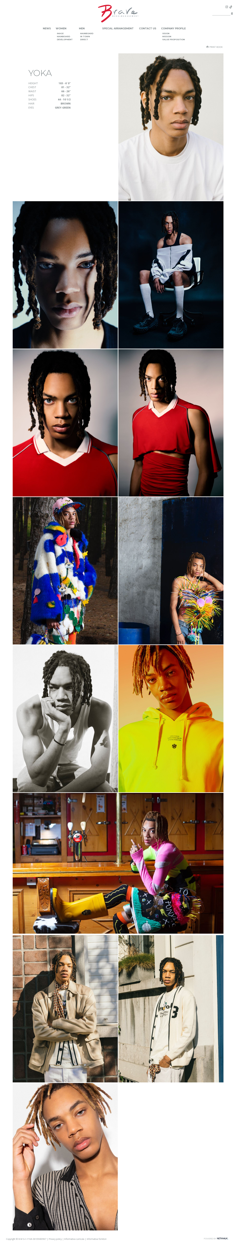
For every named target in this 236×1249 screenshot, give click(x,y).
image (60, 33)
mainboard (63, 36)
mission (166, 36)
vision (165, 33)
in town (85, 36)
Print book (214, 47)
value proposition (173, 39)
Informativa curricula (74, 1239)
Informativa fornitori (96, 1239)
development (65, 39)
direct (84, 39)
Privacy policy (55, 1239)
